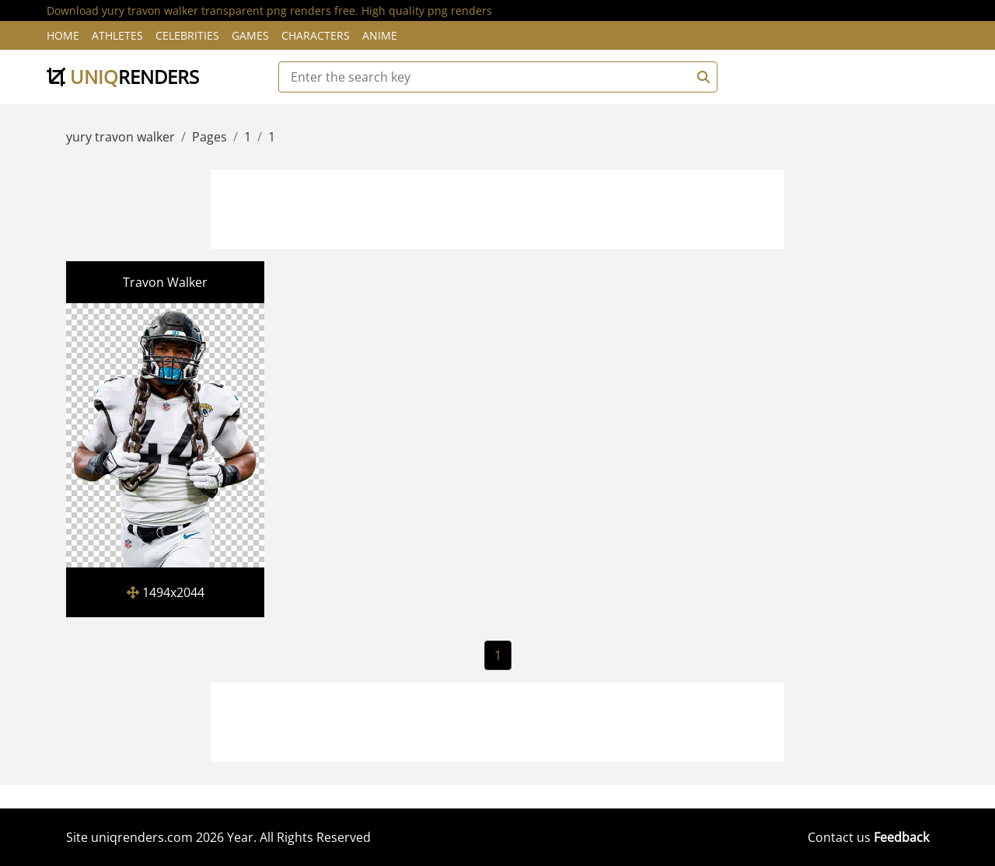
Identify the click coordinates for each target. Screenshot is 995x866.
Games (250, 35)
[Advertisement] (497, 207)
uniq (123, 76)
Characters (315, 35)
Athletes (117, 35)
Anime (379, 35)
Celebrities (187, 35)
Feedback (901, 837)
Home (63, 35)
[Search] (701, 77)
